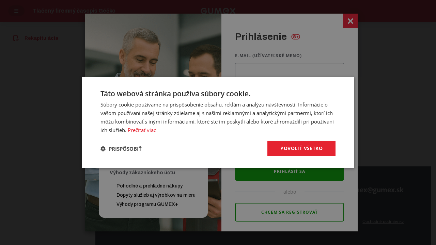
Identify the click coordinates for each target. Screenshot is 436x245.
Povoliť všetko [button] (301, 148)
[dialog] (218, 122)
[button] (121, 149)
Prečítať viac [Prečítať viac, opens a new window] (142, 130)
